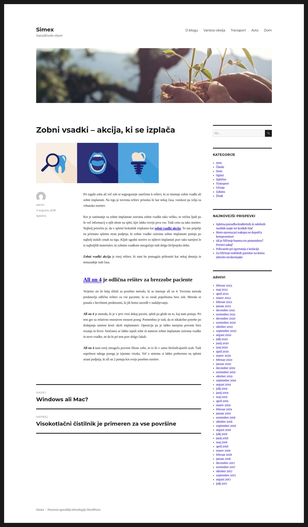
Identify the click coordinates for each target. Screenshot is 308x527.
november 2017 (225, 467)
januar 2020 (223, 364)
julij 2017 (221, 483)
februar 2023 (224, 285)
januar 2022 (223, 306)
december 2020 (225, 318)
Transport (238, 30)
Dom (268, 30)
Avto (254, 30)
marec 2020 (223, 355)
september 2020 (226, 331)
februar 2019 (224, 409)
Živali (219, 196)
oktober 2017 (224, 471)
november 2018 (225, 417)
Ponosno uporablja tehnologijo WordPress (74, 509)
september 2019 (226, 380)
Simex (45, 29)
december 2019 (225, 368)
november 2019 (226, 372)
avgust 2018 (223, 430)
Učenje (220, 187)
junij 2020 (222, 343)
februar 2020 (224, 360)
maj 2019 (221, 397)
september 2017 (226, 475)
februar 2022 (224, 302)
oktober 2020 (224, 327)
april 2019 (222, 401)
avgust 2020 (223, 335)
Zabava (220, 192)
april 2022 (222, 294)
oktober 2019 (224, 376)
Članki (220, 167)
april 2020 (222, 351)
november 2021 (225, 314)
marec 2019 (223, 405)
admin (40, 204)
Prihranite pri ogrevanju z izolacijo (237, 249)
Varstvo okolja (214, 30)
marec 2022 (223, 298)
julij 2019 (221, 388)
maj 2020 (222, 347)
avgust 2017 (223, 479)
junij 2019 (222, 393)
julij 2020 (222, 339)
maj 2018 (221, 442)
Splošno (41, 215)
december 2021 (225, 310)
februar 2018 (224, 454)
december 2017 (225, 463)
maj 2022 (222, 289)
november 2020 (226, 322)
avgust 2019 (223, 384)
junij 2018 (222, 438)
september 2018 (226, 426)
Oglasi (220, 175)
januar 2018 (223, 459)
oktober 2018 (224, 421)
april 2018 (222, 446)
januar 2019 (223, 413)
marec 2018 (223, 450)
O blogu (191, 30)
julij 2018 (221, 434)
